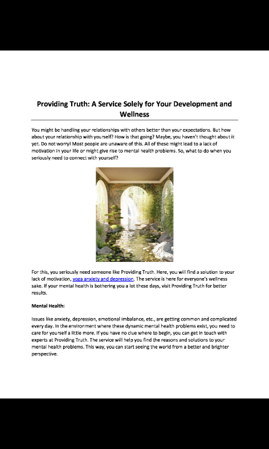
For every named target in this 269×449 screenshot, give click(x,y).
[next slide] (247, 421)
